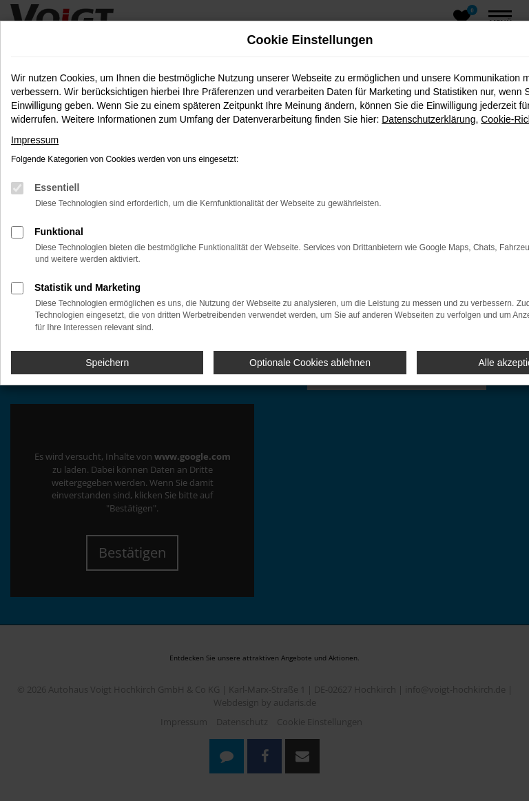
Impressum (35, 139)
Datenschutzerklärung (428, 119)
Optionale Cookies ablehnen (310, 362)
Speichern (107, 362)
